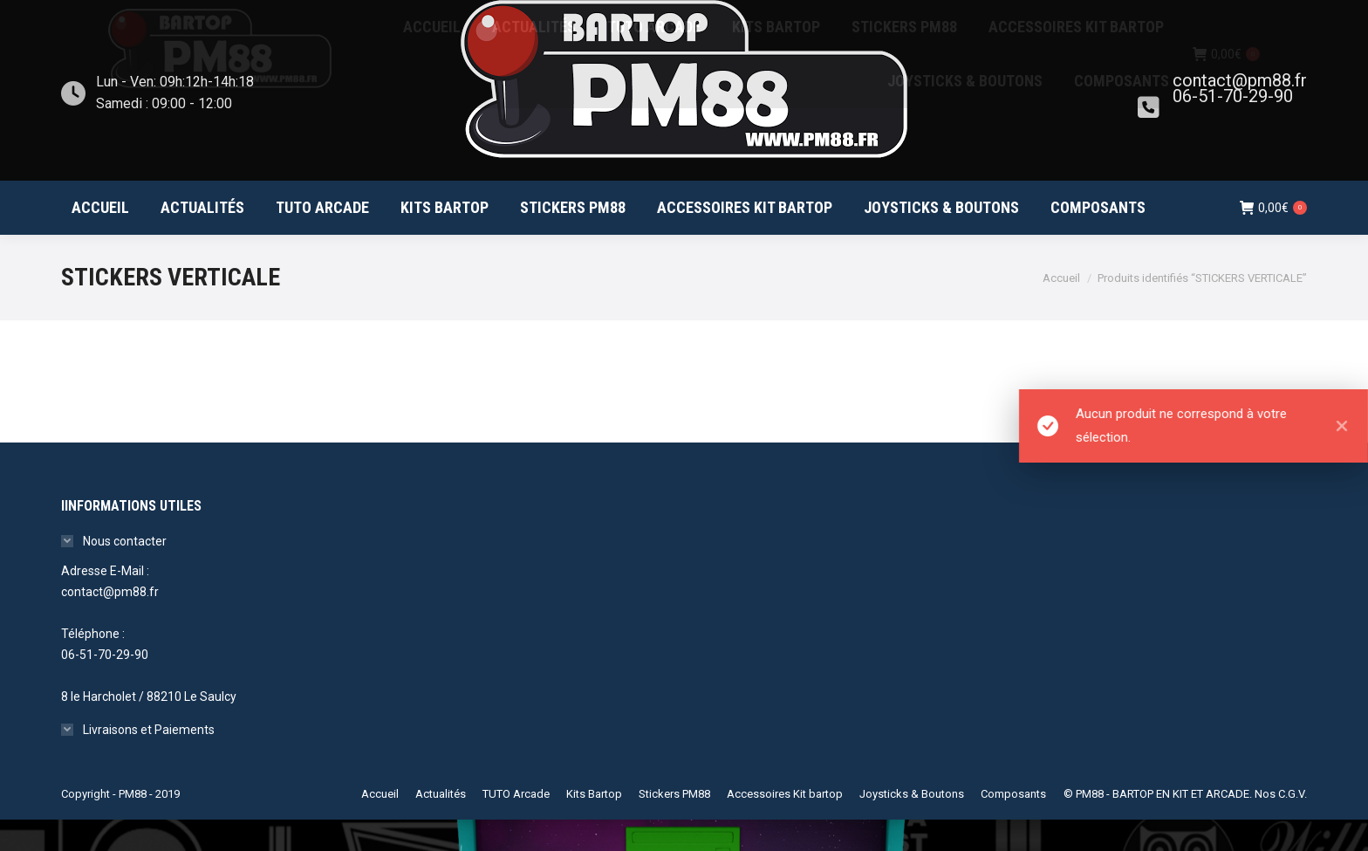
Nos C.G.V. (1281, 825)
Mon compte (1209, 15)
